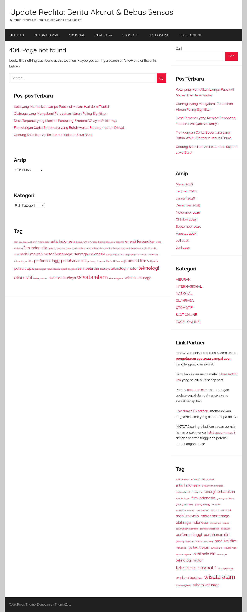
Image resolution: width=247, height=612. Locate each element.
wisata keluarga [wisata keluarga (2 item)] (138, 278)
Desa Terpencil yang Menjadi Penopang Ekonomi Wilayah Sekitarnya (65, 121)
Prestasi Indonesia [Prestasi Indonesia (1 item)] (115, 261)
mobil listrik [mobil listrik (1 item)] (226, 510)
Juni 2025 (183, 247)
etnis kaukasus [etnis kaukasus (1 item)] (183, 498)
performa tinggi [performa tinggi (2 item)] (47, 260)
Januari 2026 (185, 198)
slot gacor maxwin (222, 432)
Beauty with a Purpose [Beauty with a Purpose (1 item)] (86, 242)
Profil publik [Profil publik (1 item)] (152, 261)
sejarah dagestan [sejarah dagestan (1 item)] (69, 269)
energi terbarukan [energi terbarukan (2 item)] (140, 241)
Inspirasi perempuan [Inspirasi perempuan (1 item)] (119, 248)
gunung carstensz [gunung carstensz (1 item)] (56, 248)
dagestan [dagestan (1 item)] (120, 242)
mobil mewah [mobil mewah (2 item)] (31, 254)
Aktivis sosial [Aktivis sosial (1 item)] (44, 242)
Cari (179, 49)
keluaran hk (196, 390)
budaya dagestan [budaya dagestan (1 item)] (106, 242)
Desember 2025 (188, 205)
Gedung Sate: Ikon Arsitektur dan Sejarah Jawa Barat (53, 135)
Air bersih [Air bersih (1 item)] (32, 242)
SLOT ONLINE (158, 35)
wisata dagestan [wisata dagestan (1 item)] (116, 278)
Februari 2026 (186, 191)
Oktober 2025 (186, 219)
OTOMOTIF (130, 35)
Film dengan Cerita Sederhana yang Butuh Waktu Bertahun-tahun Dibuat (69, 128)
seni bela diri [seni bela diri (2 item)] (88, 268)
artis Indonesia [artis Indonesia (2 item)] (63, 241)
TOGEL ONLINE (190, 35)
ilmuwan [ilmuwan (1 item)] (104, 248)
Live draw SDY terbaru (192, 411)
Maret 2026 (184, 184)
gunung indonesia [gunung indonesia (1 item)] (74, 248)
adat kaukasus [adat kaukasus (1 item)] (20, 242)
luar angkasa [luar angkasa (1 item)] (135, 248)
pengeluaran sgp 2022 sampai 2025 (203, 358)
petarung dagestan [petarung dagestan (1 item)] (96, 261)
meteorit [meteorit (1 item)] (146, 248)
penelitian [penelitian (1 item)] (28, 261)
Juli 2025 (182, 240)
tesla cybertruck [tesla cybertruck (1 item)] (41, 278)
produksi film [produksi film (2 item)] (135, 260)
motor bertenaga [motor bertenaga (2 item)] (58, 254)
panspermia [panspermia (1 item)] (111, 254)
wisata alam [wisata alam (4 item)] (92, 277)
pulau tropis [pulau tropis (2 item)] (24, 268)
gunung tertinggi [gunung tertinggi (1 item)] (91, 248)
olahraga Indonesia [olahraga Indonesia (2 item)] (89, 254)
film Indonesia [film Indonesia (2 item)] (35, 248)
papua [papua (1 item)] (121, 254)
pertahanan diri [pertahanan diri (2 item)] (73, 260)
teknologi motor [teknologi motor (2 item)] (124, 268)
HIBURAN (17, 35)
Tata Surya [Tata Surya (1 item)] (105, 269)
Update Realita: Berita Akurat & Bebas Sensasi (92, 12)
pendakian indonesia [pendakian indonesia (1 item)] (209, 529)
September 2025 (188, 226)
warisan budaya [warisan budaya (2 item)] (62, 278)
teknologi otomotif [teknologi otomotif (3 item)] (196, 568)
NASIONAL (77, 35)
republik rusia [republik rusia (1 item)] (53, 269)
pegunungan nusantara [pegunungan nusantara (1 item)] (136, 254)
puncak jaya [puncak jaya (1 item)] (40, 269)
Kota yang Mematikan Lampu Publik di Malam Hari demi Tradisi (61, 107)
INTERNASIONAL (46, 35)
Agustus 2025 (186, 233)
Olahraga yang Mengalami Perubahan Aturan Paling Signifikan (60, 113)
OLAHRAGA (103, 35)
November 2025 (188, 212)
